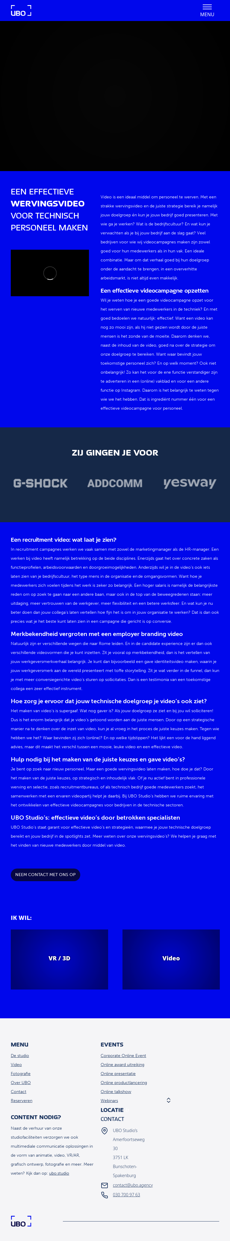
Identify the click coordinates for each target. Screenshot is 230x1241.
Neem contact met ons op (45, 874)
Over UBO (21, 1082)
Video (16, 1064)
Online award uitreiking (122, 1064)
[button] (207, 10)
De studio (20, 1055)
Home (21, 10)
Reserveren (21, 1100)
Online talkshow (116, 1091)
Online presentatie (118, 1073)
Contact (18, 1091)
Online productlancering (124, 1082)
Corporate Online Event (123, 1055)
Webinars (109, 1100)
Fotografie (21, 1073)
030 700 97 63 (126, 1194)
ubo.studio (59, 1173)
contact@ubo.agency (133, 1185)
